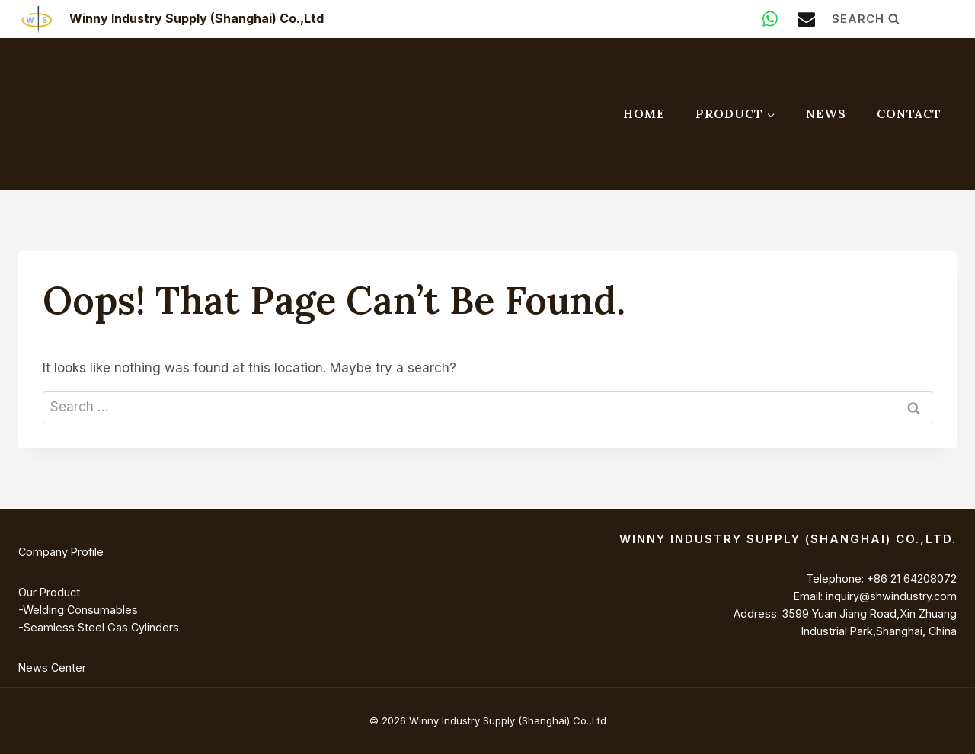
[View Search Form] (894, 19)
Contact (909, 113)
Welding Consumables (80, 609)
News (826, 113)
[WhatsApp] (770, 19)
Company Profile (61, 551)
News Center (52, 667)
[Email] (806, 19)
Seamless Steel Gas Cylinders (101, 627)
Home (644, 113)
